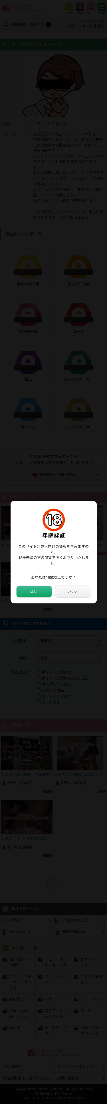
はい (34, 591)
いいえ (72, 591)
